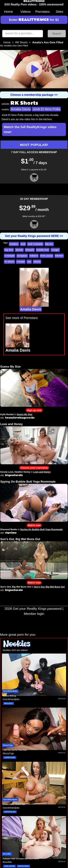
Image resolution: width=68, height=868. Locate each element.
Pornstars (42, 11)
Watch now (34, 525)
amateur (14, 244)
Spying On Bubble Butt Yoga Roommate (28, 481)
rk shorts (9, 261)
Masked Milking (9, 696)
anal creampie (35, 244)
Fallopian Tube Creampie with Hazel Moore (21, 859)
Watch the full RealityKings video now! (30, 129)
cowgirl (55, 250)
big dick (9, 250)
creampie (9, 255)
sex (29, 261)
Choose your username (34, 467)
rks (1, 45)
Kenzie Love (6, 472)
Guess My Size (10, 366)
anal (23, 244)
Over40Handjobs (10, 691)
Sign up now (34, 410)
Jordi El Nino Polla (46, 109)
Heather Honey (22, 472)
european (22, 255)
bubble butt (43, 250)
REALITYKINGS (34, 1)
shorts (37, 261)
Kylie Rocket (7, 414)
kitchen (59, 255)
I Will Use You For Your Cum (15, 750)
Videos (25, 11)
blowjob (30, 250)
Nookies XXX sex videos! (15, 650)
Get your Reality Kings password (37, 608)
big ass (49, 244)
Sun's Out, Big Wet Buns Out (20, 539)
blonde (19, 250)
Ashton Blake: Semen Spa (14, 804)
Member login (34, 613)
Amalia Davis (20, 109)
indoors (34, 255)
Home (8, 11)
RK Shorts (21, 42)
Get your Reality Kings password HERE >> (34, 236)
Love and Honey (11, 424)
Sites (59, 11)
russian (21, 261)
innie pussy (46, 255)
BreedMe (7, 854)
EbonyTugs (8, 745)
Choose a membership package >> (34, 94)
